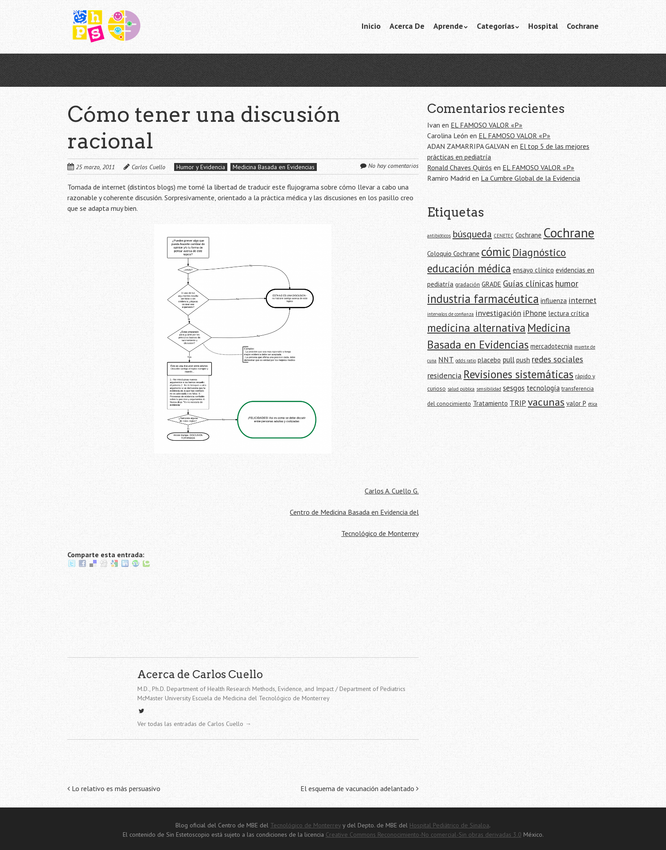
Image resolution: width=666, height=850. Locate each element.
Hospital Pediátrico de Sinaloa (449, 825)
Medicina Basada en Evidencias (274, 167)
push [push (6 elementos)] (523, 360)
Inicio (371, 26)
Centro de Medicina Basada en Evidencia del (354, 512)
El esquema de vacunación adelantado (359, 788)
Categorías (495, 26)
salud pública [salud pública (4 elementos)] (461, 389)
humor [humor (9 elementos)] (566, 283)
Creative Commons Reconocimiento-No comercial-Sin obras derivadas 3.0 (424, 834)
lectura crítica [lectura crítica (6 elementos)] (568, 313)
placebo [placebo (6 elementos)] (489, 360)
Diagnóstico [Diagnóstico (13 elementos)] (539, 252)
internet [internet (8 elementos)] (582, 300)
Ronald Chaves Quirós (459, 167)
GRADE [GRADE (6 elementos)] (491, 284)
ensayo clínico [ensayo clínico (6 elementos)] (533, 270)
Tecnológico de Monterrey (380, 533)
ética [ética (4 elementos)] (592, 404)
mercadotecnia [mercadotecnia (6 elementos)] (551, 346)
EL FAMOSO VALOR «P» (486, 124)
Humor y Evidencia (200, 167)
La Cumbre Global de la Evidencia (530, 178)
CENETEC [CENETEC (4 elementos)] (504, 236)
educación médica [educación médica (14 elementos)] (469, 268)
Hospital (543, 26)
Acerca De (407, 26)
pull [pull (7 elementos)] (508, 360)
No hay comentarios (393, 166)
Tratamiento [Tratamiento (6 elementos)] (490, 403)
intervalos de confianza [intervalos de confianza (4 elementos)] (450, 314)
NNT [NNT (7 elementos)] (446, 360)
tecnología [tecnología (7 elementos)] (543, 388)
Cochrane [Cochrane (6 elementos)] (528, 235)
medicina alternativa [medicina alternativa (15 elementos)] (476, 327)
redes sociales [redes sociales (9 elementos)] (557, 359)
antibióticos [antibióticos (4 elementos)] (439, 236)
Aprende (448, 26)
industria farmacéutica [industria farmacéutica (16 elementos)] (483, 298)
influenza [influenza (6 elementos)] (554, 300)
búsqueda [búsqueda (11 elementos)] (472, 234)
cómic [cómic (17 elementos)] (495, 251)
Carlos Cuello (148, 167)
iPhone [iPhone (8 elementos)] (534, 313)
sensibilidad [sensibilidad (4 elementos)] (488, 389)
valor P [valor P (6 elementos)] (576, 403)
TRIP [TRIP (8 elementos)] (518, 403)
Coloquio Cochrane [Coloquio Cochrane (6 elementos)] (453, 253)
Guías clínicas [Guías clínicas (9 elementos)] (528, 283)
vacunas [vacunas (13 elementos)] (546, 402)
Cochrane (583, 26)
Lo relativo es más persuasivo (113, 788)
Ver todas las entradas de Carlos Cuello (194, 724)
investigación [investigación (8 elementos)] (498, 313)
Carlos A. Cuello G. (392, 490)
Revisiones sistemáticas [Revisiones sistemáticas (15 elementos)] (518, 374)
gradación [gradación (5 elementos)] (467, 284)
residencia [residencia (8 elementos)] (444, 375)
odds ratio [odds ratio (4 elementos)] (466, 360)
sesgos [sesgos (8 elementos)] (514, 388)
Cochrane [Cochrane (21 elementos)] (568, 232)
